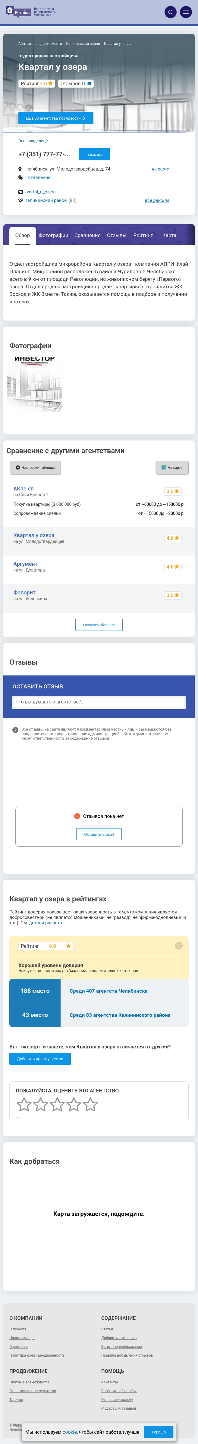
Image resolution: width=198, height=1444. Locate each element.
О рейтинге (18, 1347)
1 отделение (37, 177)
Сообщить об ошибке (119, 1391)
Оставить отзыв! (99, 834)
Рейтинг (143, 235)
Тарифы (16, 1400)
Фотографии (53, 235)
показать (94, 154)
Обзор (22, 235)
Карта (169, 235)
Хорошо (158, 1432)
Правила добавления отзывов (127, 1355)
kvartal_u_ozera (40, 192)
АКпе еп (23, 488)
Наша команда (22, 1338)
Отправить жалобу (117, 1400)
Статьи (107, 1329)
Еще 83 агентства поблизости (56, 118)
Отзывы (117, 235)
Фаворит (24, 592)
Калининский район (45, 200)
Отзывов (73, 83)
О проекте (17, 1329)
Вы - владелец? (33, 141)
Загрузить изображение (121, 1347)
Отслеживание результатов (32, 1391)
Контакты (109, 1382)
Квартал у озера (34, 535)
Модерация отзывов (118, 1408)
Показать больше (99, 625)
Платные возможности (29, 1382)
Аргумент (25, 564)
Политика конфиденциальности (36, 1355)
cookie (70, 1432)
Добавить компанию (119, 1338)
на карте (160, 169)
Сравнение (87, 235)
